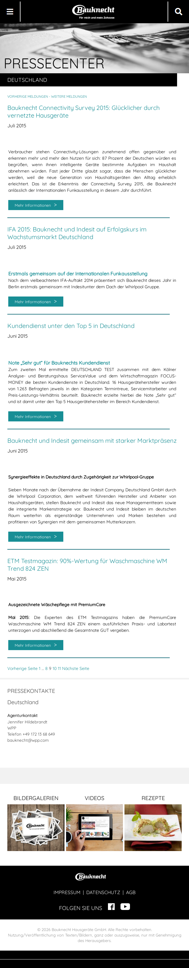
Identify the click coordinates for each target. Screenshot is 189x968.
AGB (130, 892)
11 (59, 668)
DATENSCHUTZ (103, 892)
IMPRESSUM (67, 892)
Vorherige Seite (22, 668)
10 (55, 668)
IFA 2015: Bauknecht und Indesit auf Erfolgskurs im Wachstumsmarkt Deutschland (76, 233)
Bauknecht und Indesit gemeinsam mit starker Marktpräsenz (92, 440)
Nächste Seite (75, 668)
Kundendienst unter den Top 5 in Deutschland (71, 325)
